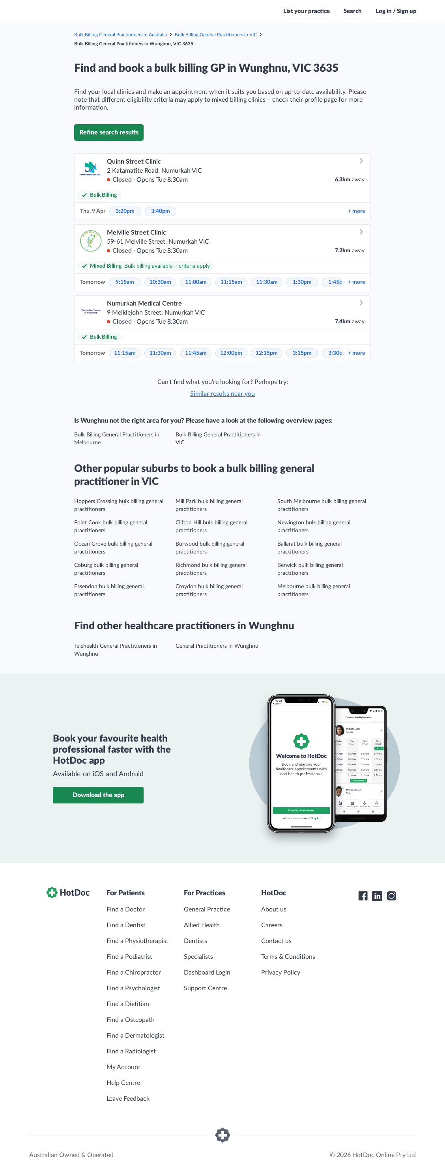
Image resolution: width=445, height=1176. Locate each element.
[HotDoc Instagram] (391, 896)
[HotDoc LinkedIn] (377, 896)
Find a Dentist (126, 925)
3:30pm (337, 353)
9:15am (125, 282)
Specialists (198, 957)
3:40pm (160, 211)
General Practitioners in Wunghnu (217, 646)
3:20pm (125, 211)
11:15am (231, 282)
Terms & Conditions (288, 957)
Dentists (195, 941)
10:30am (160, 282)
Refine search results (108, 132)
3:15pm (302, 353)
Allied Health (202, 925)
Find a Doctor (126, 909)
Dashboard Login (207, 972)
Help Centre (123, 1083)
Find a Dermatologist (136, 1035)
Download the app (98, 795)
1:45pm (337, 282)
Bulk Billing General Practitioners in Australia (120, 34)
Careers (271, 925)
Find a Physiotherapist (137, 941)
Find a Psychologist (133, 988)
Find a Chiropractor (134, 972)
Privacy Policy (280, 972)
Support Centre (205, 988)
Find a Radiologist (131, 1051)
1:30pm (302, 282)
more (356, 211)
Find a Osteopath (131, 1020)
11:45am (196, 353)
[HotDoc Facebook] (363, 896)
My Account (123, 1067)
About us (273, 909)
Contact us (276, 941)
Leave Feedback (128, 1099)
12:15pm (267, 353)
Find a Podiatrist (129, 957)
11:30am (267, 282)
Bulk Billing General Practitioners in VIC (216, 34)
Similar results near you (222, 394)
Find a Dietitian (128, 1004)
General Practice (207, 909)
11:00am (196, 282)
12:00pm (231, 353)
